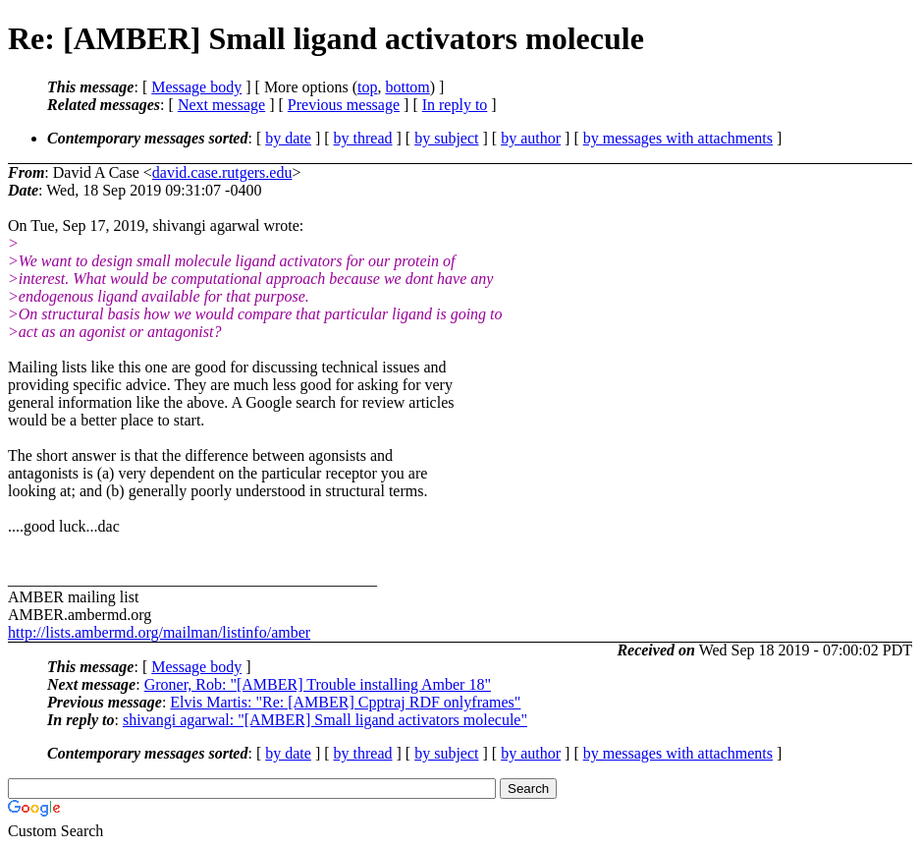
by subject (446, 138)
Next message (221, 104)
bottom (407, 87)
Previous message (344, 104)
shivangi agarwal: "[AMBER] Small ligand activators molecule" (325, 719)
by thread (363, 138)
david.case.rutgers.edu (222, 172)
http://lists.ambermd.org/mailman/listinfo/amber (159, 632)
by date (288, 138)
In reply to (455, 104)
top (367, 87)
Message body (196, 87)
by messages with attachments (678, 138)
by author (531, 138)
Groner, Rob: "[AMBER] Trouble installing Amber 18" (317, 684)
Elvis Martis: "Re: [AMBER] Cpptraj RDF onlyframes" (345, 702)
